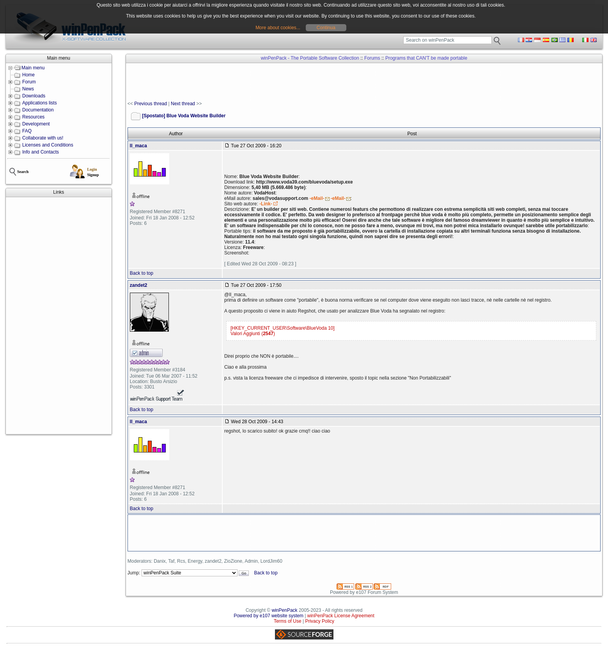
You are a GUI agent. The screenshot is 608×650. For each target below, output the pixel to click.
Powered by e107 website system (268, 615)
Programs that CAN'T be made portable (426, 58)
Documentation (38, 110)
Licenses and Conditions (47, 145)
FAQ (27, 131)
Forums (372, 58)
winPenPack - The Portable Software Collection (310, 58)
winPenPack (285, 610)
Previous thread (150, 103)
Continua (326, 27)
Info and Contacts (40, 152)
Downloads (33, 96)
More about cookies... (277, 27)
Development (36, 124)
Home (28, 75)
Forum (29, 82)
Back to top (141, 273)
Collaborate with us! (42, 138)
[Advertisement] (58, 316)
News (28, 89)
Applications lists (39, 103)
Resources (33, 117)
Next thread (183, 103)
